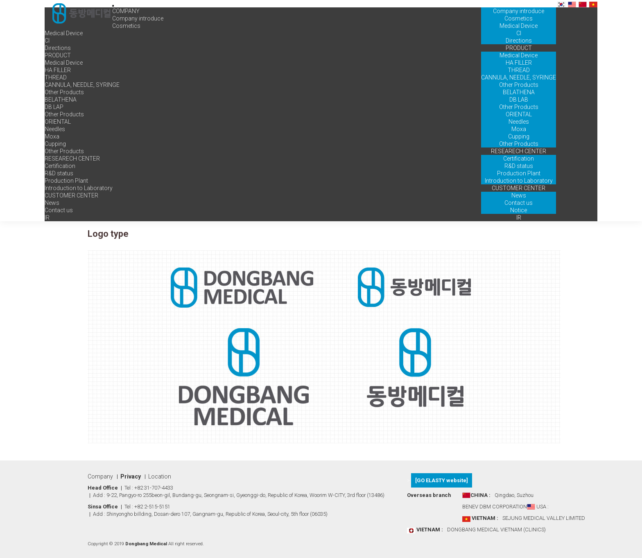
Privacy (130, 476)
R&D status (518, 166)
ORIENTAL (519, 114)
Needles (519, 121)
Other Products (518, 85)
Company (100, 476)
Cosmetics (518, 18)
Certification (518, 158)
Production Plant (518, 173)
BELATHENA (519, 92)
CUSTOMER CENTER (518, 188)
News (518, 195)
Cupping (518, 136)
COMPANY (518, 3)
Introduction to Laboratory (519, 180)
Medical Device (519, 26)
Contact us (518, 203)
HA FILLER (519, 62)
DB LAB (518, 99)
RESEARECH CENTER (518, 151)
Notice (518, 210)
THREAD (519, 70)
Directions (519, 40)
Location (159, 476)
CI (518, 33)
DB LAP (54, 107)
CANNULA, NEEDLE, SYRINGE (518, 77)
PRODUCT (519, 48)
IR (518, 217)
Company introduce (518, 11)
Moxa (518, 129)
